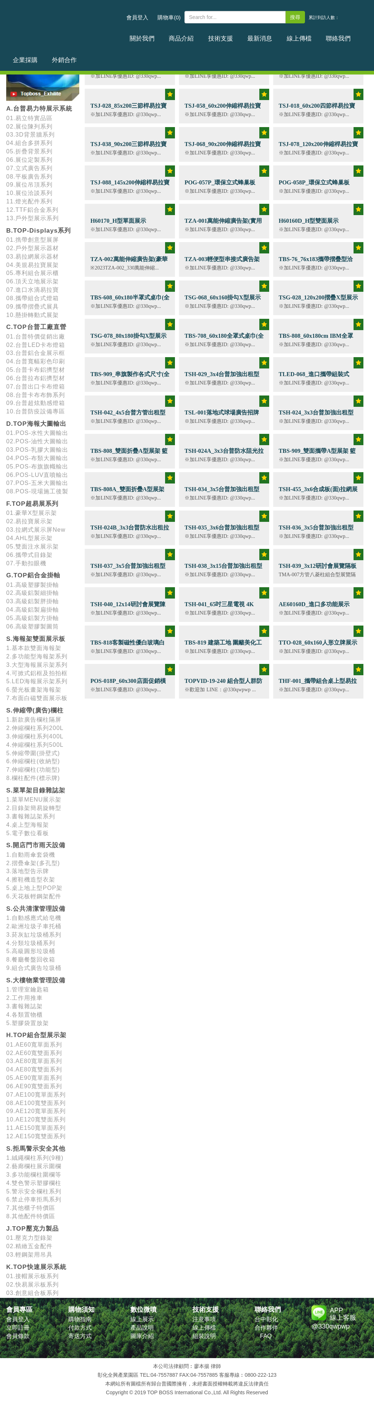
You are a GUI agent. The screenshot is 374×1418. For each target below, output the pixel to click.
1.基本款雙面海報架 (33, 648)
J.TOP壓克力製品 (32, 1228)
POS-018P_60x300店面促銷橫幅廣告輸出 (127, 685)
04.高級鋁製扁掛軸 (32, 610)
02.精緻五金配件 (29, 1246)
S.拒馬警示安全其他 (35, 1148)
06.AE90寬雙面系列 (34, 1086)
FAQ (266, 1336)
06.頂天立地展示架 (32, 281)
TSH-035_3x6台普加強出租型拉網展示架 (221, 531)
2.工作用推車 (24, 998)
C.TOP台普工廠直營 (36, 327)
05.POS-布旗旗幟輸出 (37, 466)
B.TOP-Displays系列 (38, 230)
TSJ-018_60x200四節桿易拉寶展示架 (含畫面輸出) (317, 110)
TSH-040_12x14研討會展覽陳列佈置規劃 (127, 608)
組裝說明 (204, 1336)
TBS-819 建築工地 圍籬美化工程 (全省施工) (223, 646)
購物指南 (80, 1319)
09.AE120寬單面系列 (36, 1111)
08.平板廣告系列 (29, 176)
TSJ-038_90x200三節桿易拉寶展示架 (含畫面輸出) (128, 148)
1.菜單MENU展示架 (33, 799)
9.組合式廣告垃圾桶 (33, 968)
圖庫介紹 (142, 1336)
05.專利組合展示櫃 (32, 273)
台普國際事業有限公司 (64, 21)
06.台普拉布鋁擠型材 (35, 378)
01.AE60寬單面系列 (34, 1044)
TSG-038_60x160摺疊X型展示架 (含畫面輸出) (222, 71)
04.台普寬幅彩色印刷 (35, 361)
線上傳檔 (260, 34)
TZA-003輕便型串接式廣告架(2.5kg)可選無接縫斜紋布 (222, 263)
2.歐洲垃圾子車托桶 (33, 926)
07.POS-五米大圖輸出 (37, 483)
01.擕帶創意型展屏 (32, 240)
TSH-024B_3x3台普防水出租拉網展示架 (129, 531)
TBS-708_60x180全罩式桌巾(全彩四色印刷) (224, 340)
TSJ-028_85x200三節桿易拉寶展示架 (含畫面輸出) (128, 110)
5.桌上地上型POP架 (34, 888)
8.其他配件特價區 (30, 1216)
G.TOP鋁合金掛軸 (33, 575)
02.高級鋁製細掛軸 (32, 593)
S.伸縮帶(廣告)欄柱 (35, 710)
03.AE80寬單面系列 (34, 1061)
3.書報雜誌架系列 (30, 816)
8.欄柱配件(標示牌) (33, 778)
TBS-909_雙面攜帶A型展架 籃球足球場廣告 (317, 455)
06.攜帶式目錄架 (29, 555)
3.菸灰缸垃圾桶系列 (33, 935)
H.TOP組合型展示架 (36, 1035)
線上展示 (142, 1319)
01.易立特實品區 (29, 118)
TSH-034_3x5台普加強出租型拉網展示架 (221, 493)
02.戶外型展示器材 (32, 248)
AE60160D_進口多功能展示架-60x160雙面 (314, 608)
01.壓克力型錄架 (29, 1238)
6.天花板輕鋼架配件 (33, 896)
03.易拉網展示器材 (32, 256)
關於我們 (138, 34)
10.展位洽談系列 (29, 193)
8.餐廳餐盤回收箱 (30, 959)
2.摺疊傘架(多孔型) (33, 863)
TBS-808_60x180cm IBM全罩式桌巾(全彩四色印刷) (316, 340)
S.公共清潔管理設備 (35, 908)
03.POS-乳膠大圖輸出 (37, 450)
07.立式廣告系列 (29, 168)
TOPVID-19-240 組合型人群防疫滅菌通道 (223, 685)
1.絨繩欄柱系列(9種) (35, 1158)
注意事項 (204, 1319)
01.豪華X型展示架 (31, 513)
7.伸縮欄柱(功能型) (33, 770)
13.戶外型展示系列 (32, 218)
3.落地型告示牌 (27, 871)
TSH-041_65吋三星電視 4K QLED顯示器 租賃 (219, 608)
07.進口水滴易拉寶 (32, 290)
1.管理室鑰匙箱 (27, 989)
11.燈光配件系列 (29, 201)
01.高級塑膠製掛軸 (32, 585)
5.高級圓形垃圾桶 (30, 951)
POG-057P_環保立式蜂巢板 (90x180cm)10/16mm (219, 186)
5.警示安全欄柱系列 (33, 1191)
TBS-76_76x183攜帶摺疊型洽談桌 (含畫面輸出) (316, 263)
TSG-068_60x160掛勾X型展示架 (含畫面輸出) (222, 301)
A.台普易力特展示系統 (39, 108)
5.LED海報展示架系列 (37, 681)
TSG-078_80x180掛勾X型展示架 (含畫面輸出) (128, 340)
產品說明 (142, 1328)
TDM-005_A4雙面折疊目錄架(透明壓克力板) (127, 71)
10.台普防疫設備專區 (35, 411)
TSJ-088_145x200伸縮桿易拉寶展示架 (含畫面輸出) (129, 186)
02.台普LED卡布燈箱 (35, 345)
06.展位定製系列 (29, 160)
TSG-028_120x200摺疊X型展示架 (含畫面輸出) (318, 301)
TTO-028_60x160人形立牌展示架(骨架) (318, 646)
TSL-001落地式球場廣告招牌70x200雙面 (221, 416)
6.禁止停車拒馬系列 (33, 1199)
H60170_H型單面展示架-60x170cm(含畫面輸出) (123, 225)
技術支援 (199, 34)
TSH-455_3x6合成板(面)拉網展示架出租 (318, 493)
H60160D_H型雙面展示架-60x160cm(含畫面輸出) (311, 225)
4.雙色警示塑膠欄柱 (33, 1183)
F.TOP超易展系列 (32, 503)
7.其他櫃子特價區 (30, 1208)
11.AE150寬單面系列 (36, 1128)
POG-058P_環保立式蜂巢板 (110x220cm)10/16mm (314, 186)
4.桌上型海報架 (27, 825)
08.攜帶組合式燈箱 (32, 298)
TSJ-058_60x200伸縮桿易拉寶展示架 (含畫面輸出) (222, 110)
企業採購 (321, 34)
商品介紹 (168, 34)
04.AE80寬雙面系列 (34, 1069)
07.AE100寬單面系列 (36, 1095)
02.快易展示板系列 (32, 1284)
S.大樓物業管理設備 (35, 980)
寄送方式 (80, 1336)
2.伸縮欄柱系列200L (35, 728)
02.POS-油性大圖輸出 (37, 441)
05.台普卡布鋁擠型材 (35, 370)
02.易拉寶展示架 (29, 521)
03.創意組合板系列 (32, 1293)
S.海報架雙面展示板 (35, 638)
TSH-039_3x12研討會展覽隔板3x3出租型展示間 (317, 570)
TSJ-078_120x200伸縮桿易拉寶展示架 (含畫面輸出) (318, 148)
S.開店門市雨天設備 (35, 845)
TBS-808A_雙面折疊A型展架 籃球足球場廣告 (127, 493)
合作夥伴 (266, 1328)
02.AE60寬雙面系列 (34, 1053)
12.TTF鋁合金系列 (32, 210)
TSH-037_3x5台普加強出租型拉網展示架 (127, 570)
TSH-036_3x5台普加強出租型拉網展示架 (316, 531)
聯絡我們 (291, 34)
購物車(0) (168, 17)
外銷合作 (352, 34)
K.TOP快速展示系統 (36, 1267)
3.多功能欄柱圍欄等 (33, 1175)
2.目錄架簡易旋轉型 (33, 808)
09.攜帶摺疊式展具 (32, 306)
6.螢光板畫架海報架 (33, 690)
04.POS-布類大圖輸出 (37, 458)
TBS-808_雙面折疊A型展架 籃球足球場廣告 (128, 455)
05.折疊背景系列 (29, 151)
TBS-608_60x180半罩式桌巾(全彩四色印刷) (129, 301)
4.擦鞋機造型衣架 (30, 879)
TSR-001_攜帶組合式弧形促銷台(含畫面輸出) (317, 71)
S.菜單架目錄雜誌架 (35, 790)
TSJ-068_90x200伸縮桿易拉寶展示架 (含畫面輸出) (222, 148)
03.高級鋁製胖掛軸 (32, 601)
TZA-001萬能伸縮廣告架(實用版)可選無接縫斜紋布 (223, 225)
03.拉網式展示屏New (35, 530)
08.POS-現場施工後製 (37, 491)
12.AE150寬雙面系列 (36, 1136)
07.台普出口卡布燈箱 (35, 386)
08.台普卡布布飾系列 (35, 395)
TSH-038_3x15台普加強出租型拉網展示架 (223, 570)
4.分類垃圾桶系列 (30, 943)
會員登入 (137, 17)
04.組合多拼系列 (29, 143)
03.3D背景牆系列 (30, 134)
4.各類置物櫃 (24, 1015)
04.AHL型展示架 (29, 538)
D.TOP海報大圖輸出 (36, 423)
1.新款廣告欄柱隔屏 (33, 719)
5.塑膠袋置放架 (27, 1023)
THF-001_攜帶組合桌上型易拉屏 (318, 685)
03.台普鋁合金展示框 (35, 353)
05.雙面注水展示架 (32, 546)
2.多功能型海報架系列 (37, 656)
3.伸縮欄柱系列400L (35, 736)
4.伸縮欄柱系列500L (35, 745)
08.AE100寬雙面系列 (36, 1103)
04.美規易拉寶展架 (32, 265)
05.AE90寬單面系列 (34, 1078)
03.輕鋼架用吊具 (29, 1254)
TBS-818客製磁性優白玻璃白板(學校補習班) (127, 646)
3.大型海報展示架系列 (37, 665)
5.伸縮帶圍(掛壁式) (33, 753)
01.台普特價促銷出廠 (35, 336)
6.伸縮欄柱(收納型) (33, 761)
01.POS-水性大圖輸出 (37, 433)
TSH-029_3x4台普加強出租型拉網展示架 (221, 378)
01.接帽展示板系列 (32, 1276)
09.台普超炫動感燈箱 (35, 403)
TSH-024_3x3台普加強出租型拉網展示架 (316, 416)
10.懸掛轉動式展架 (32, 315)
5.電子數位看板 (27, 833)
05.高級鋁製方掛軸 (32, 618)
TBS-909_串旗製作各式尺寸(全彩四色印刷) (129, 378)
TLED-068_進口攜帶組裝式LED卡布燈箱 (314, 378)
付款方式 (80, 1328)
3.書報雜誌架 (24, 1006)
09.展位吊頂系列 (29, 184)
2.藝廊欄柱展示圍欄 (33, 1166)
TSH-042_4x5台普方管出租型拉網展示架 (127, 416)
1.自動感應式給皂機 (33, 918)
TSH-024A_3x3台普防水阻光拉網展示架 (224, 455)
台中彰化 (266, 1319)
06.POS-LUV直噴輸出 (37, 475)
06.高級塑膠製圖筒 (32, 626)
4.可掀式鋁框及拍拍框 (37, 673)
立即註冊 (18, 1328)
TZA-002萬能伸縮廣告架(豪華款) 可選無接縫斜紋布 (129, 263)
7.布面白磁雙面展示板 (37, 698)
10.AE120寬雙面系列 (36, 1119)
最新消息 (230, 34)
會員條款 (18, 1336)
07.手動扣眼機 (26, 563)
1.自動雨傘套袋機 (30, 855)
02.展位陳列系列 (29, 126)
